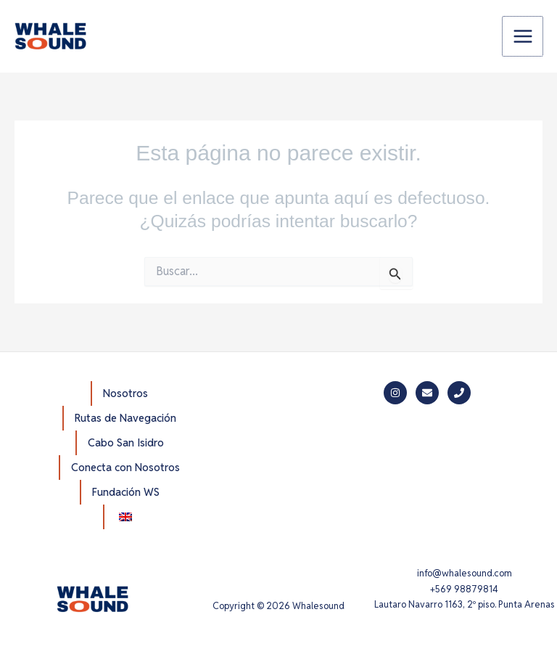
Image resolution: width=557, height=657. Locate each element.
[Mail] (427, 392)
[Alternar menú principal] (522, 37)
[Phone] (459, 392)
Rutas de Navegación (125, 418)
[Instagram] (395, 392)
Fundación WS (126, 492)
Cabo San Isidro (126, 442)
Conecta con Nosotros (125, 467)
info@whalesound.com (464, 573)
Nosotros (125, 393)
